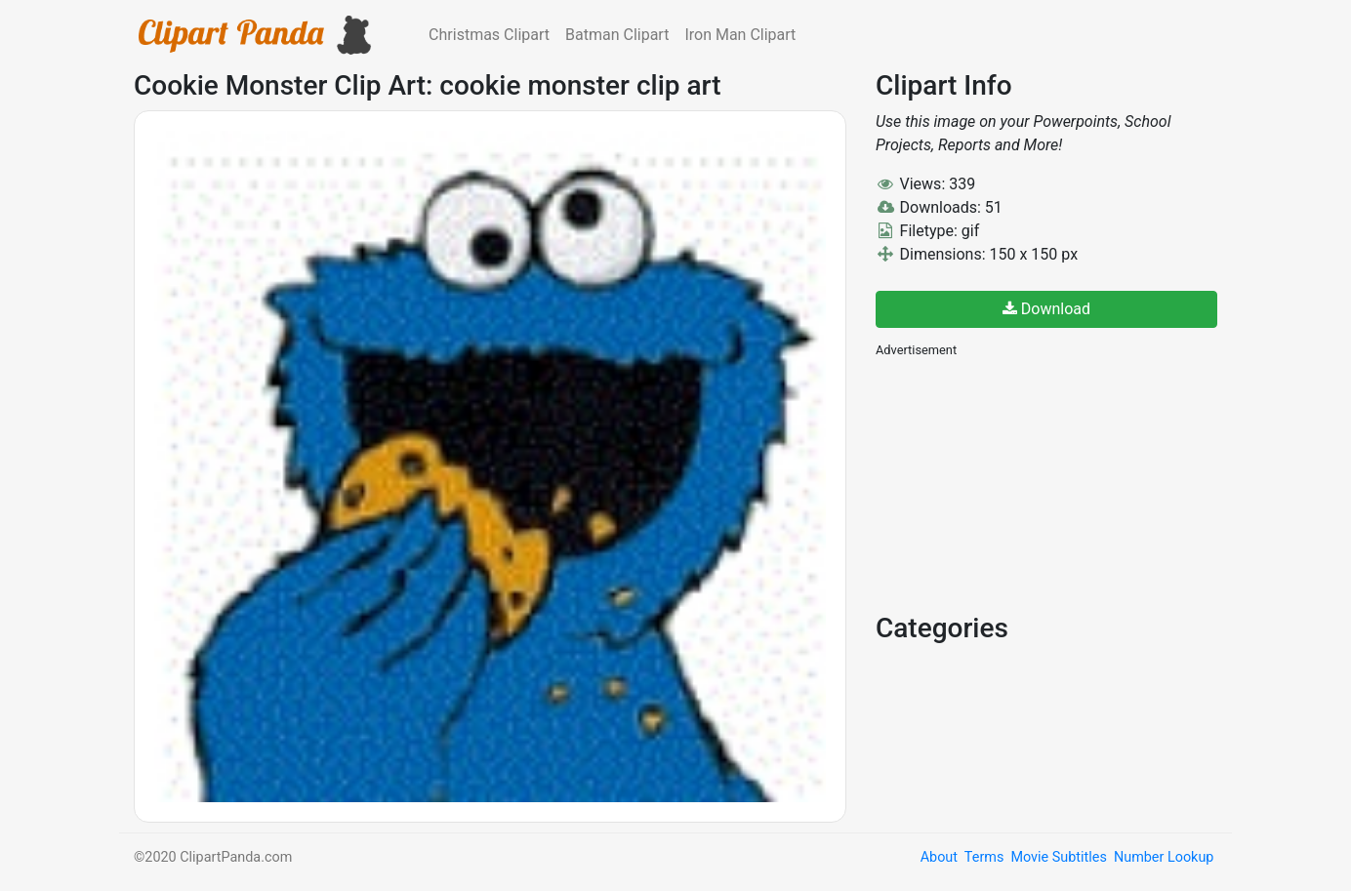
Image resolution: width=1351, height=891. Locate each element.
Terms (983, 857)
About (939, 857)
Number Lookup (1163, 857)
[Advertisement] (1022, 483)
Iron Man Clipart (740, 34)
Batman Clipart (617, 34)
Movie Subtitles (1058, 857)
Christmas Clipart (489, 34)
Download (1046, 309)
